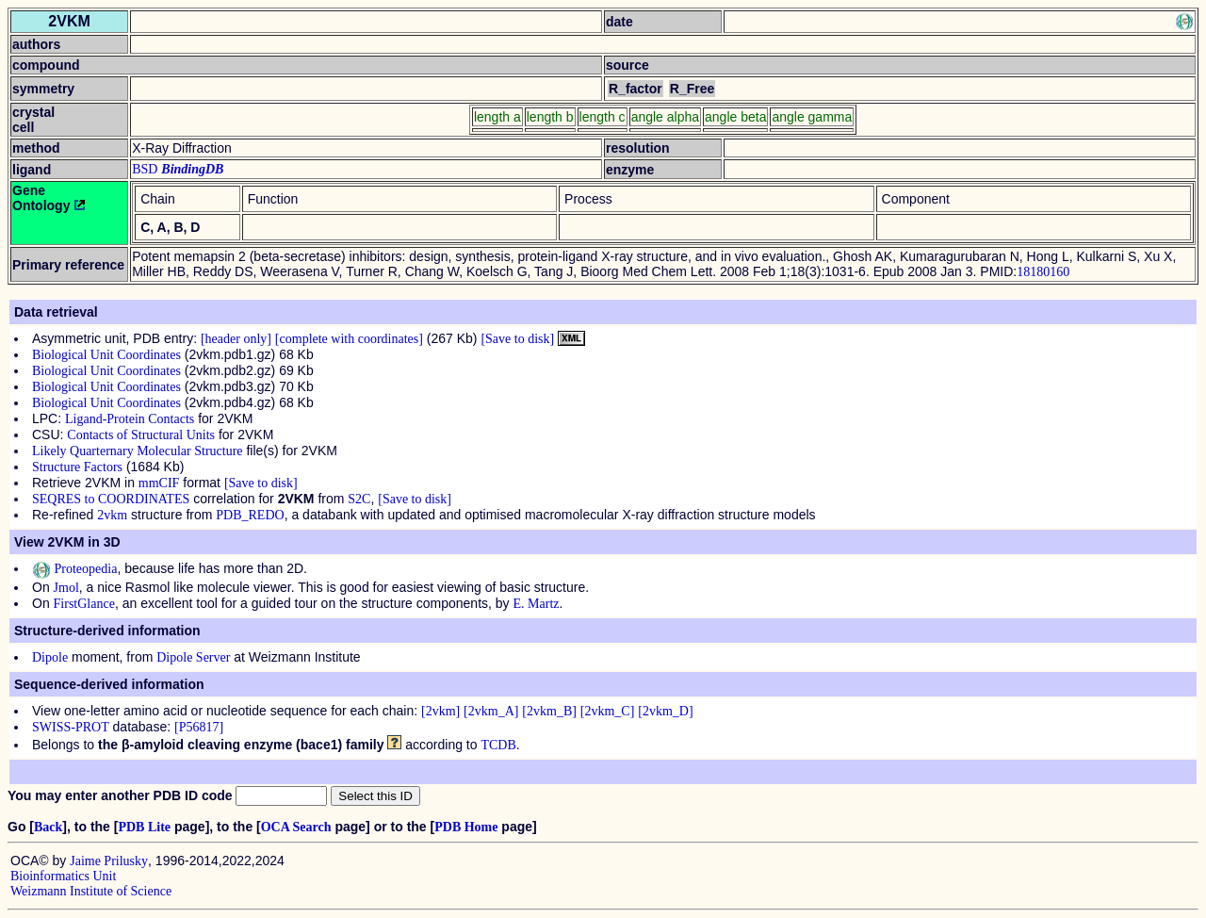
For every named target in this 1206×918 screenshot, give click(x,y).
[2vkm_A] (491, 711)
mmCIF (159, 483)
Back (48, 827)
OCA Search (296, 827)
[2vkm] (440, 711)
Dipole (50, 657)
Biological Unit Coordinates (106, 355)
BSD (144, 169)
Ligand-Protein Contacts (129, 419)
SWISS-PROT (70, 727)
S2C (359, 499)
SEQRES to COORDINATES (110, 499)
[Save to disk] (517, 339)
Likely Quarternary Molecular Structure (137, 451)
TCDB (498, 745)
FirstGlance (84, 604)
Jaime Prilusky (109, 861)
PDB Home (465, 827)
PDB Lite (144, 827)
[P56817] (198, 727)
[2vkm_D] (665, 711)
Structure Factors (77, 467)
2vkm (112, 515)
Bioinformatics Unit (63, 876)
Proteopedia (74, 569)
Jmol (66, 588)
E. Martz (536, 604)
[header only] (236, 339)
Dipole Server (193, 657)
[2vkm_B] (549, 711)
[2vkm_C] (607, 711)
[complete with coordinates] (349, 339)
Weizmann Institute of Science (90, 891)
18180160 (1043, 272)
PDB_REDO (250, 515)
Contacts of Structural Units (141, 435)
